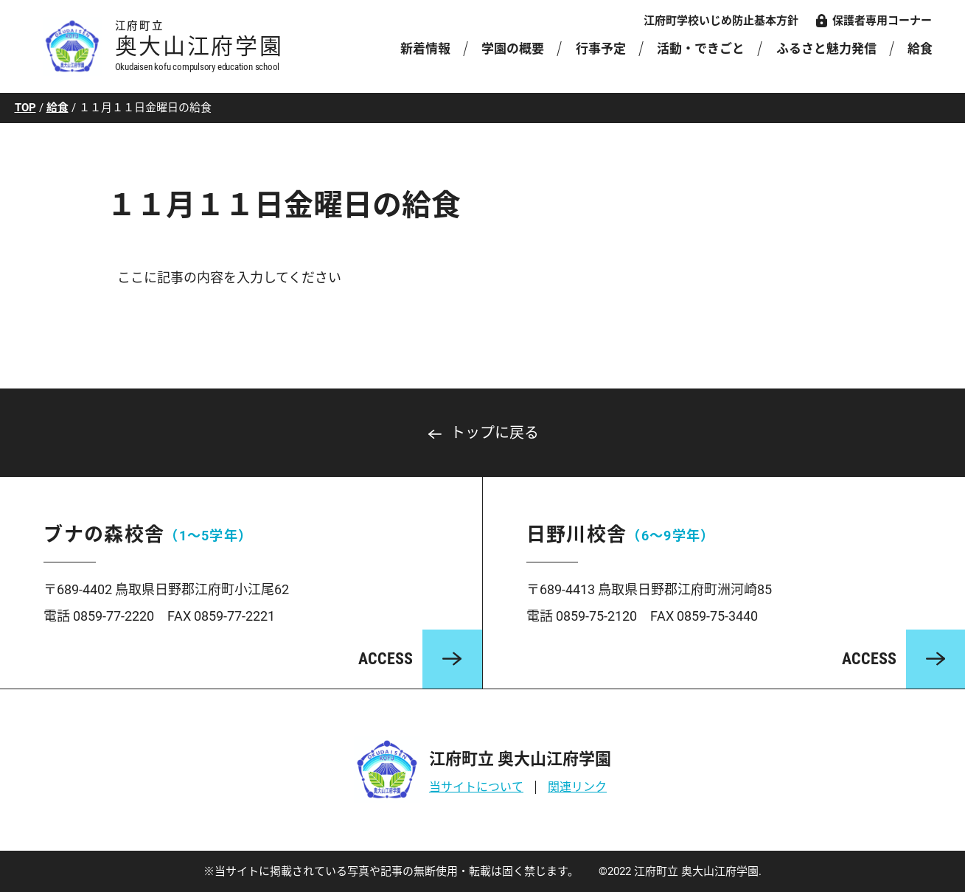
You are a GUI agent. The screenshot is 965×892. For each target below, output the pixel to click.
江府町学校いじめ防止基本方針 (721, 20)
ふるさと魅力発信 (826, 48)
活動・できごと (701, 48)
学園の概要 (512, 48)
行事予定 (601, 48)
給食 (919, 48)
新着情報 (425, 48)
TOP (25, 107)
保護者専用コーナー (882, 20)
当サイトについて (476, 787)
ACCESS (385, 658)
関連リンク (577, 787)
